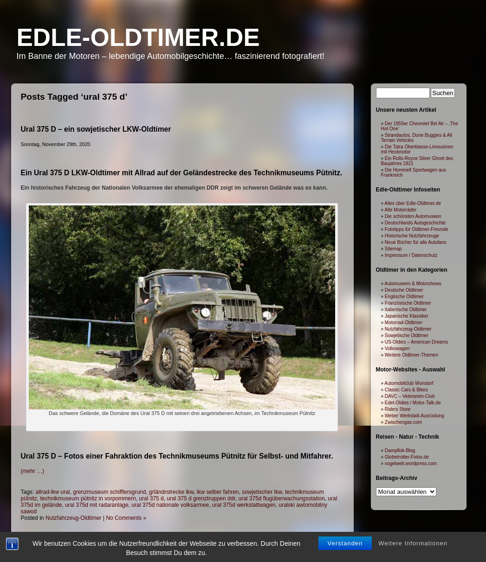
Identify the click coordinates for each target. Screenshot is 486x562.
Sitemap (393, 248)
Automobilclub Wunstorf (408, 383)
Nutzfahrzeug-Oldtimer (73, 518)
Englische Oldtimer (404, 296)
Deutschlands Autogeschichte (415, 222)
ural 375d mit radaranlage (97, 505)
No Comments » (126, 518)
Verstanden (345, 543)
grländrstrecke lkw (171, 492)
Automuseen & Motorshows (412, 283)
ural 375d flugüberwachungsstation (281, 498)
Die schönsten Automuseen (413, 216)
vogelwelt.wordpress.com (411, 463)
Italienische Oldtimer (406, 309)
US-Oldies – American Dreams (416, 342)
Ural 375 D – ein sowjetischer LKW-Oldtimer (96, 129)
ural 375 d (151, 498)
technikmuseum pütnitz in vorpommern (88, 498)
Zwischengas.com (403, 422)
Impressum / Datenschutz (411, 255)
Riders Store (398, 409)
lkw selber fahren (218, 492)
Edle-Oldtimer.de (138, 37)
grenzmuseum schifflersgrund (109, 492)
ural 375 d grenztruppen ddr (201, 498)
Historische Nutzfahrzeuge (412, 235)
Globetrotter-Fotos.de (407, 457)
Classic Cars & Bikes (406, 389)
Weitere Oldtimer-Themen (411, 355)
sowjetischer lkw (262, 492)
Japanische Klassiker (406, 316)
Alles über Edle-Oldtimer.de (412, 203)
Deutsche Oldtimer (404, 290)
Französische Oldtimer (408, 303)
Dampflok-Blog (400, 450)
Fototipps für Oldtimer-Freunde (416, 229)
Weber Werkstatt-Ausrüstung (414, 415)
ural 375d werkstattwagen (244, 505)
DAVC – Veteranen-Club (410, 396)
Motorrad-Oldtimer (403, 322)
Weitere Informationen (412, 543)
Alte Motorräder (400, 209)
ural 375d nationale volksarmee (170, 505)
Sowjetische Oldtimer (406, 335)
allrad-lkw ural (53, 492)
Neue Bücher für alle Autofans (416, 242)
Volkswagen (397, 348)
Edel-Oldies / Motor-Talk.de (413, 402)
